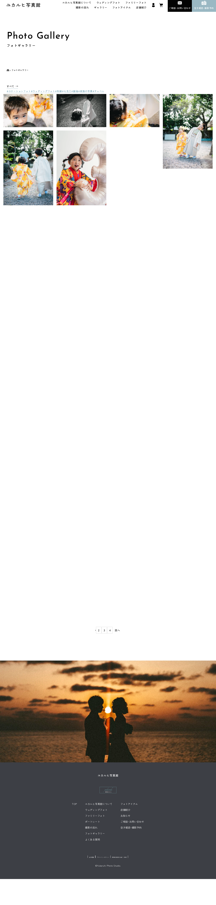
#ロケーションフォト (19, 94)
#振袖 (81, 94)
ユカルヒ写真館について (76, 4)
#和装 (62, 94)
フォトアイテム (121, 9)
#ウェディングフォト (45, 94)
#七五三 (71, 94)
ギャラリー (100, 9)
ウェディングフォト (108, 4)
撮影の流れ (82, 9)
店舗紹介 (141, 9)
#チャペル (108, 94)
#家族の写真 (94, 94)
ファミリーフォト (136, 4)
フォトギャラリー (20, 72)
